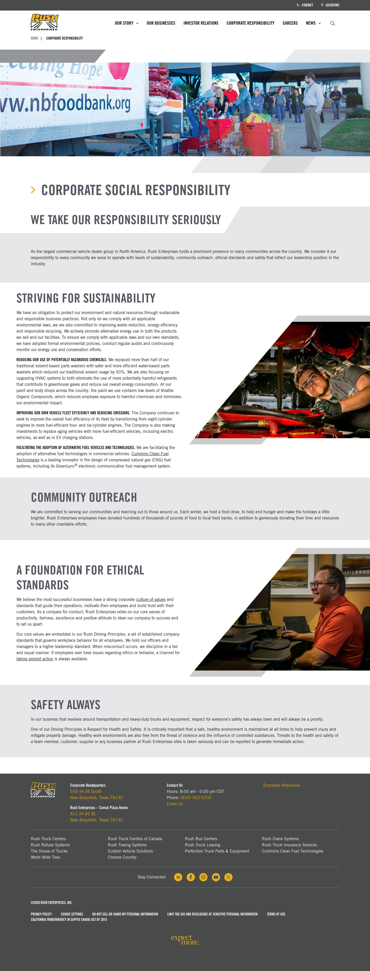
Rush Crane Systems (280, 838)
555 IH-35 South (86, 791)
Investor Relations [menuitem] (200, 23)
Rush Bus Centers (201, 838)
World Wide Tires (45, 857)
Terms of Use (276, 914)
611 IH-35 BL (83, 813)
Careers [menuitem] (290, 23)
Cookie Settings (72, 914)
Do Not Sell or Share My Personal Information (125, 914)
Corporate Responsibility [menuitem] (250, 23)
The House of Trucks (49, 851)
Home (36, 38)
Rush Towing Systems (127, 844)
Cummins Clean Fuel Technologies (292, 851)
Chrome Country (122, 857)
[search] (333, 23)
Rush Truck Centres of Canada (135, 838)
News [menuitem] (313, 23)
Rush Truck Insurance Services (289, 844)
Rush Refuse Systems (50, 844)
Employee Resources (281, 785)
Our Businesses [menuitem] (161, 23)
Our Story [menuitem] (126, 23)
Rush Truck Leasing (202, 844)
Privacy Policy (41, 914)
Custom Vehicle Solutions (130, 851)
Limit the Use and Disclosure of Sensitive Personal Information (212, 914)
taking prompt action (34, 658)
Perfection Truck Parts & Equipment (217, 851)
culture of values (150, 599)
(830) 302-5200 (196, 797)
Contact (305, 5)
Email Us (175, 803)
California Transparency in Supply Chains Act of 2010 (69, 920)
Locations (330, 5)
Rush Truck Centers (48, 838)
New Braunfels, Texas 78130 (96, 797)
